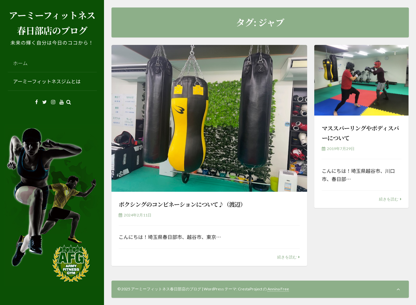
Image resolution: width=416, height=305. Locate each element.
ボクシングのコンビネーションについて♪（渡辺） (182, 204)
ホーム (20, 63)
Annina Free (278, 288)
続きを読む (287, 257)
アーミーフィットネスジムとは (47, 81)
